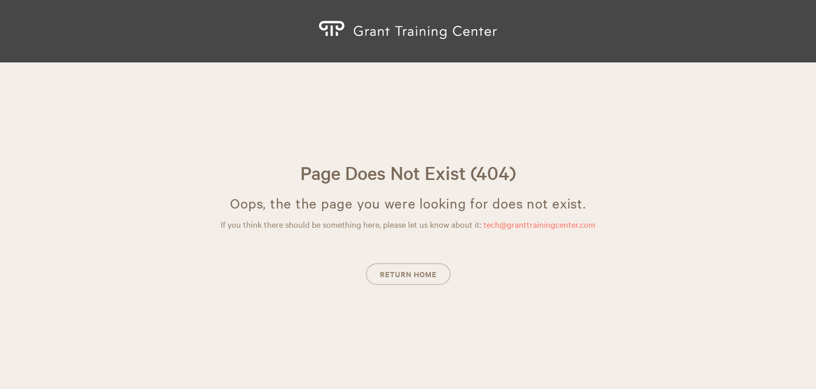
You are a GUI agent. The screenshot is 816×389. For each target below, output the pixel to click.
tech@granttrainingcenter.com (539, 224)
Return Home (408, 273)
